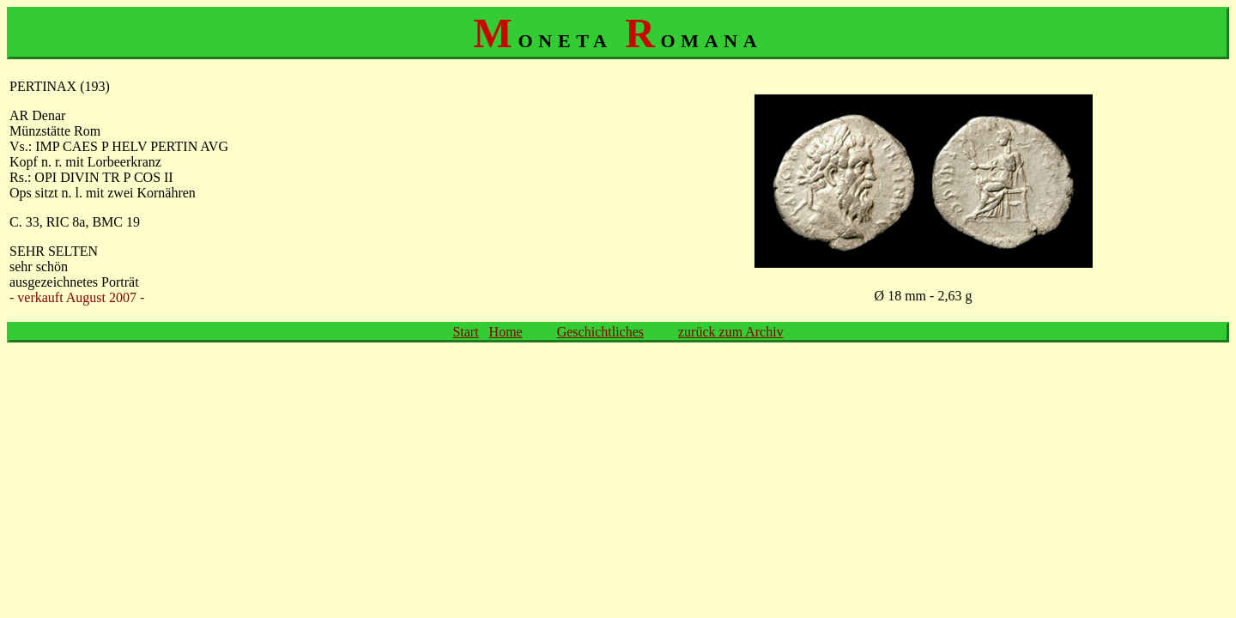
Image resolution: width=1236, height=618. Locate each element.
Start (465, 331)
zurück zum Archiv (731, 331)
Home (506, 331)
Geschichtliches (600, 331)
